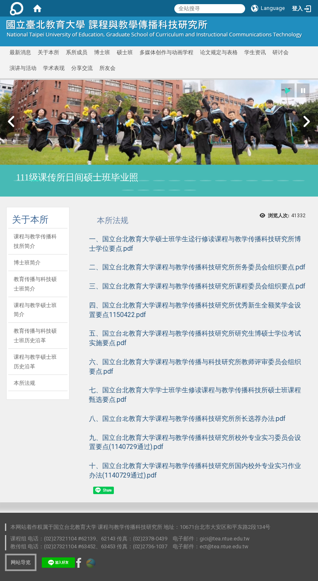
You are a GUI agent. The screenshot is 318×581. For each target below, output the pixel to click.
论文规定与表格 (219, 52)
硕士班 (125, 52)
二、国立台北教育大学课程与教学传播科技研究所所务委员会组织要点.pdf (197, 267)
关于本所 (48, 52)
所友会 (107, 68)
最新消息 (20, 52)
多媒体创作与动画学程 (166, 52)
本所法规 (24, 383)
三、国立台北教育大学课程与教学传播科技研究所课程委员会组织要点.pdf (197, 286)
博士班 (102, 52)
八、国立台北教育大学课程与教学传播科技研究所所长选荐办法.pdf (187, 419)
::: (300, 27)
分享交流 (82, 68)
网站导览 (21, 562)
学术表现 (54, 68)
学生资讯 (255, 52)
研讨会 (280, 52)
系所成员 (76, 52)
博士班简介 (27, 262)
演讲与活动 (23, 68)
